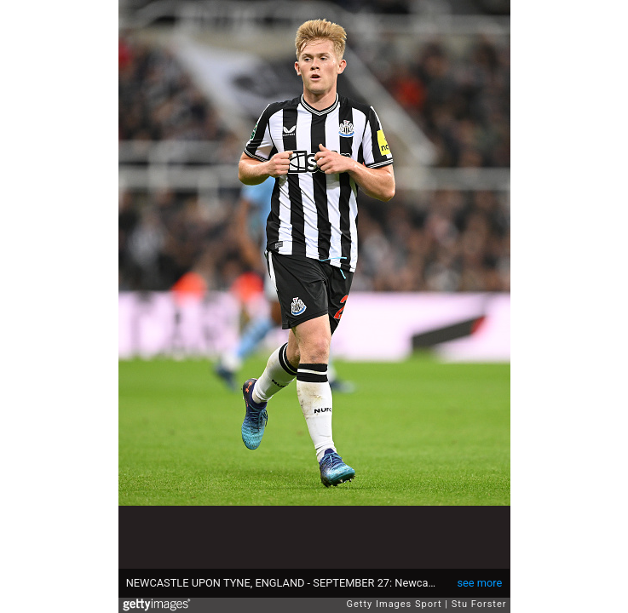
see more (479, 582)
